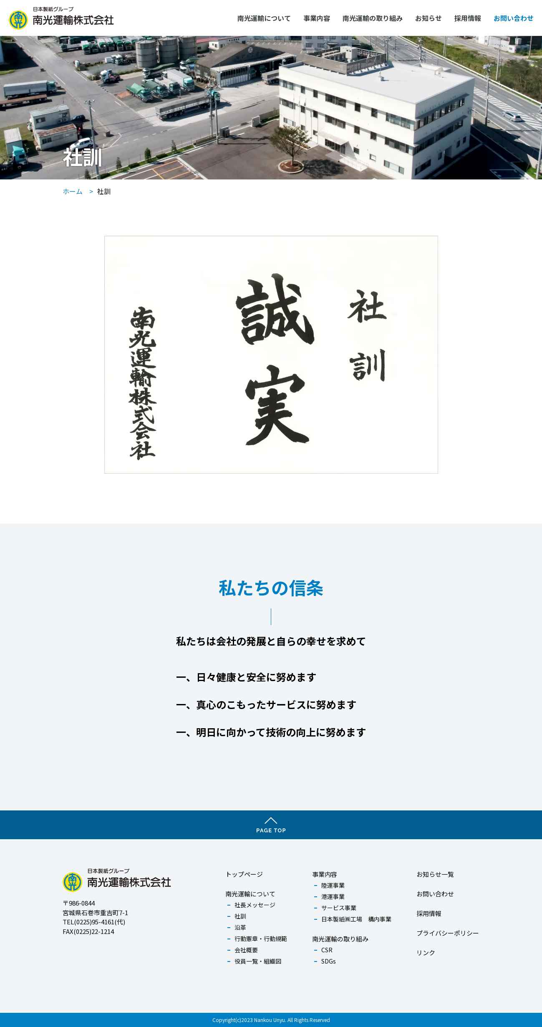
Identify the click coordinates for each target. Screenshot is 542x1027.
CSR (327, 950)
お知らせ (428, 18)
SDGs (328, 961)
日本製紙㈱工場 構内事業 (356, 919)
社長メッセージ (254, 905)
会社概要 (246, 950)
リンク (425, 952)
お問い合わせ (514, 18)
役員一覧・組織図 (257, 961)
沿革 (240, 927)
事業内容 (316, 18)
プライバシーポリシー (447, 933)
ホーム (73, 191)
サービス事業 (338, 907)
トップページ (244, 874)
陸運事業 (333, 885)
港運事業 (333, 896)
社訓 (240, 916)
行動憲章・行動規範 (260, 938)
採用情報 (467, 18)
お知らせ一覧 (435, 874)
